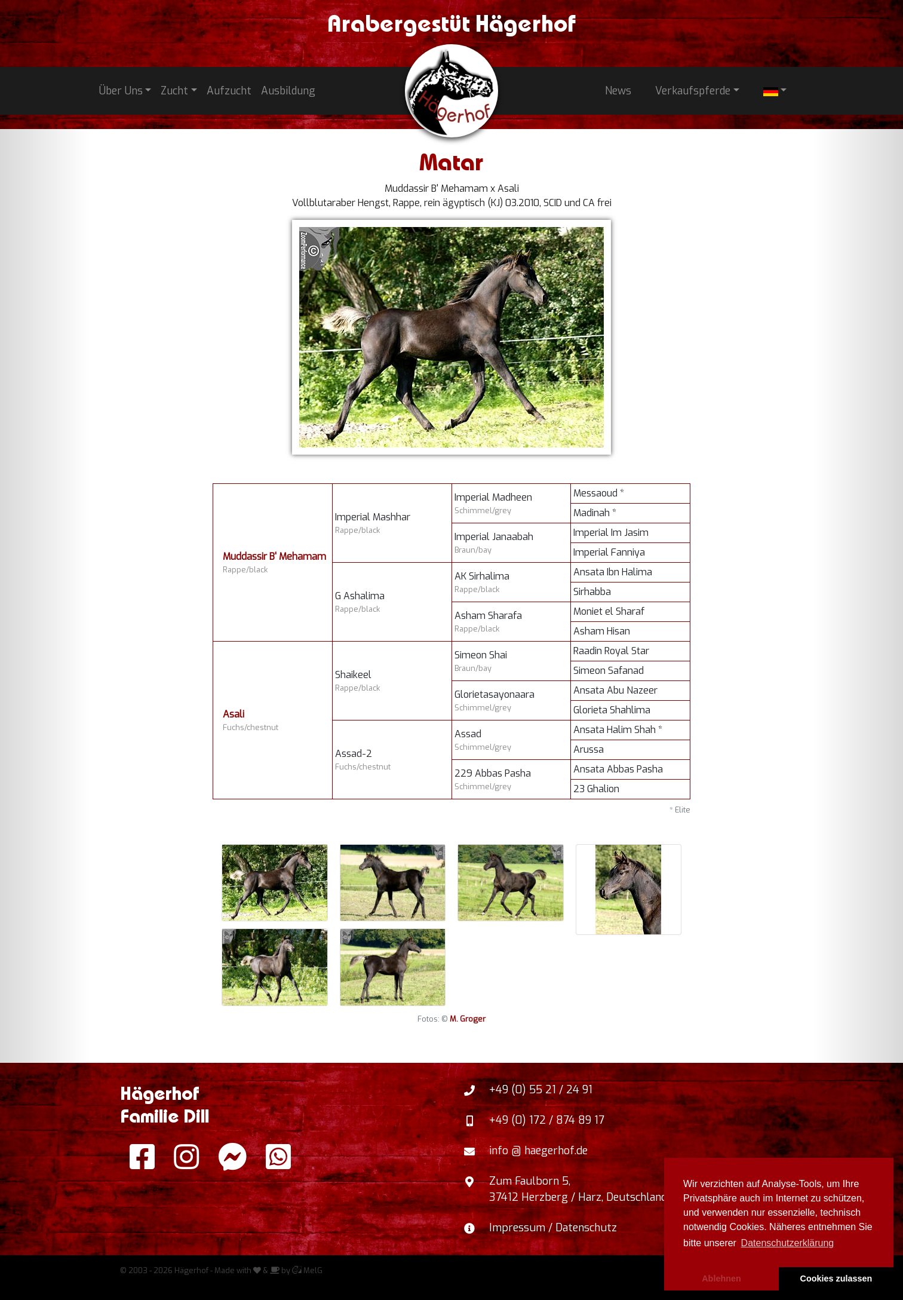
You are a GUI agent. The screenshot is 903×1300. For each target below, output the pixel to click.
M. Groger (468, 1019)
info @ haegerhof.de (538, 1150)
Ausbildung (288, 91)
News (618, 91)
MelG (307, 1270)
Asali (233, 714)
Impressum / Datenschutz (553, 1228)
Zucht (174, 91)
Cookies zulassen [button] (836, 1278)
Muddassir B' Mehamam (274, 556)
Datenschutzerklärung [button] (787, 1243)
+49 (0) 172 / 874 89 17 (546, 1120)
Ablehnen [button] (721, 1278)
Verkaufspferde (692, 91)
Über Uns (121, 91)
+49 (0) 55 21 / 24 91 (540, 1090)
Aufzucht (229, 91)
